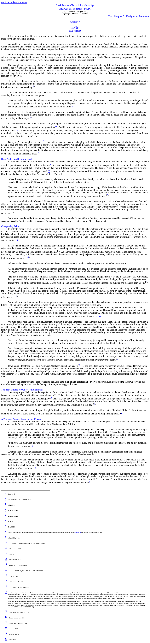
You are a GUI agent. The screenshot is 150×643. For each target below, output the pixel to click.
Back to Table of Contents (14, 2)
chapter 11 (77, 532)
